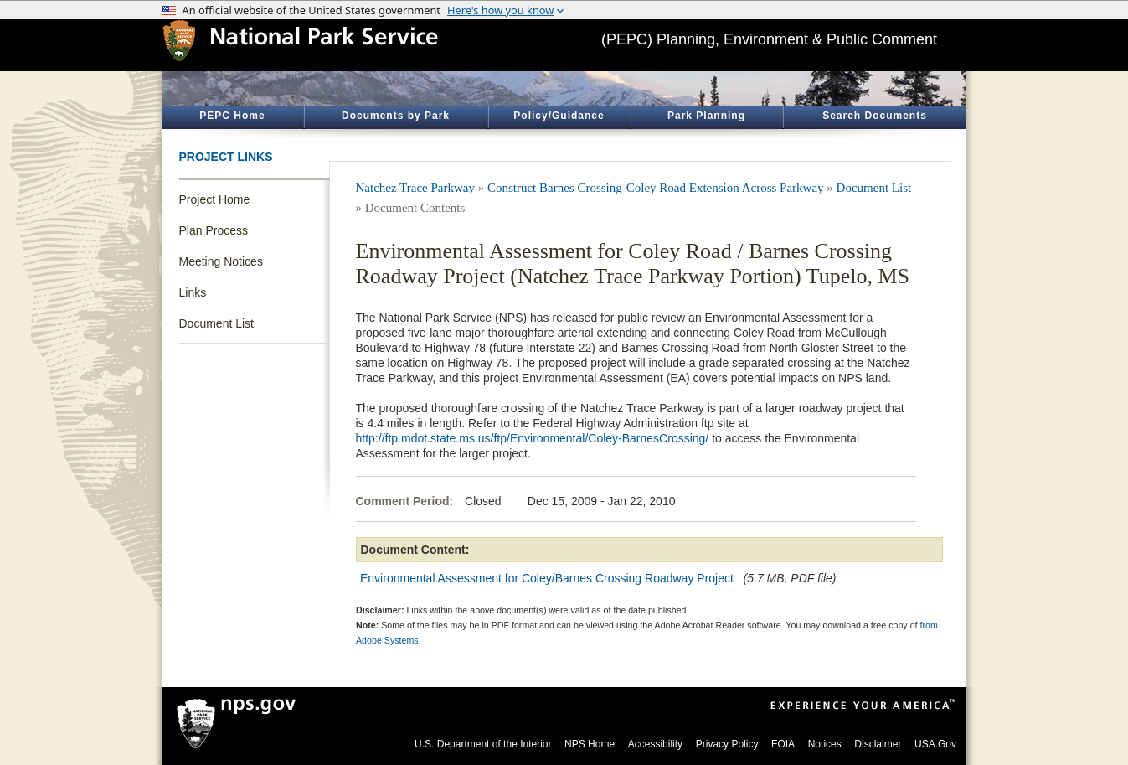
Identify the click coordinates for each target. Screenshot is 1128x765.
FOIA (783, 744)
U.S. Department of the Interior (483, 744)
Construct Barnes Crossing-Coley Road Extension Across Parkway (655, 187)
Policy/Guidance (558, 115)
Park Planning (706, 115)
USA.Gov (935, 744)
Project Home (214, 199)
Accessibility (655, 744)
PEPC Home (232, 115)
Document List (216, 323)
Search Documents (874, 115)
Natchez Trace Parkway (415, 187)
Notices (825, 744)
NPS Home (589, 744)
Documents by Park (396, 115)
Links (193, 292)
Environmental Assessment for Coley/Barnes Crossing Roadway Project (547, 578)
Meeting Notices (221, 261)
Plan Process (213, 230)
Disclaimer (877, 744)
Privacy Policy (727, 744)
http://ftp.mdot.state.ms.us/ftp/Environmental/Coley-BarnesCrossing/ (532, 438)
